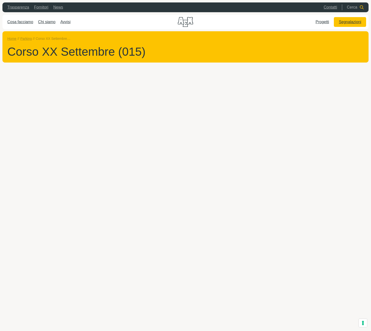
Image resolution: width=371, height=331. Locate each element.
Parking (26, 39)
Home (11, 39)
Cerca (355, 7)
